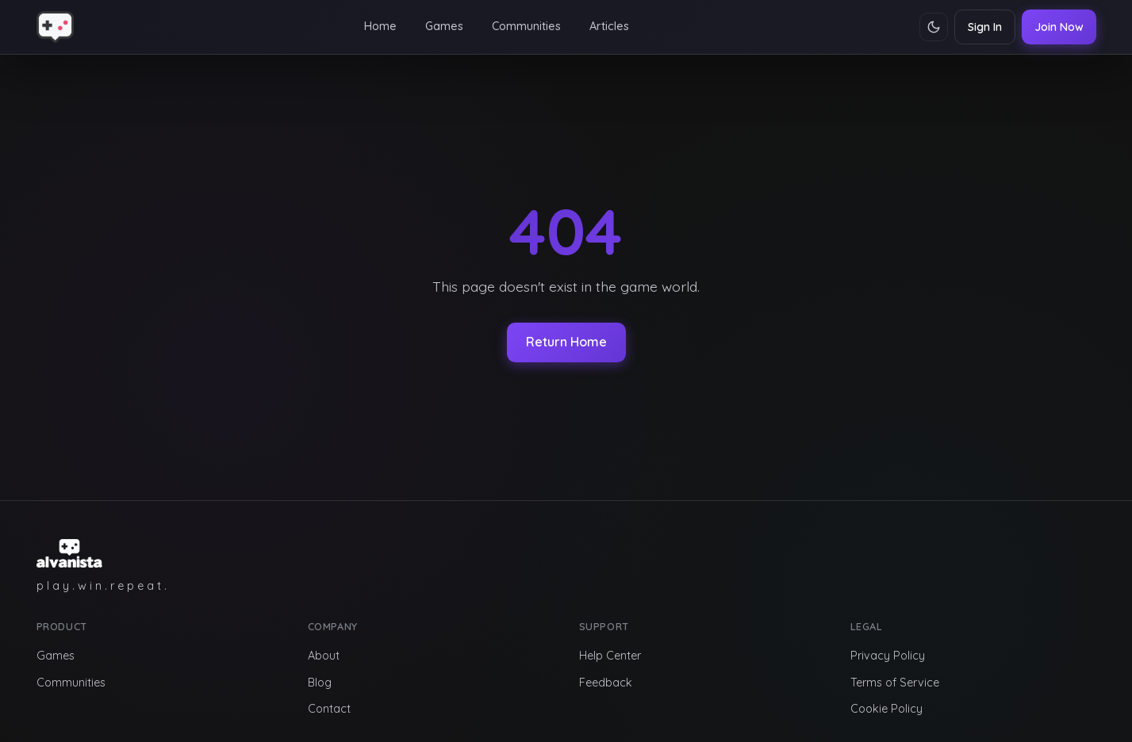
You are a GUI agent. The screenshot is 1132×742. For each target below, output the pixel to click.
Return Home (566, 342)
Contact (329, 709)
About (324, 655)
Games (444, 26)
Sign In (985, 27)
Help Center (610, 655)
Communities (526, 26)
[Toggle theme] (933, 27)
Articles (609, 26)
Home (380, 26)
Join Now (1059, 27)
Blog (320, 682)
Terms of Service (894, 682)
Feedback (605, 682)
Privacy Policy (887, 655)
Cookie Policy (886, 709)
